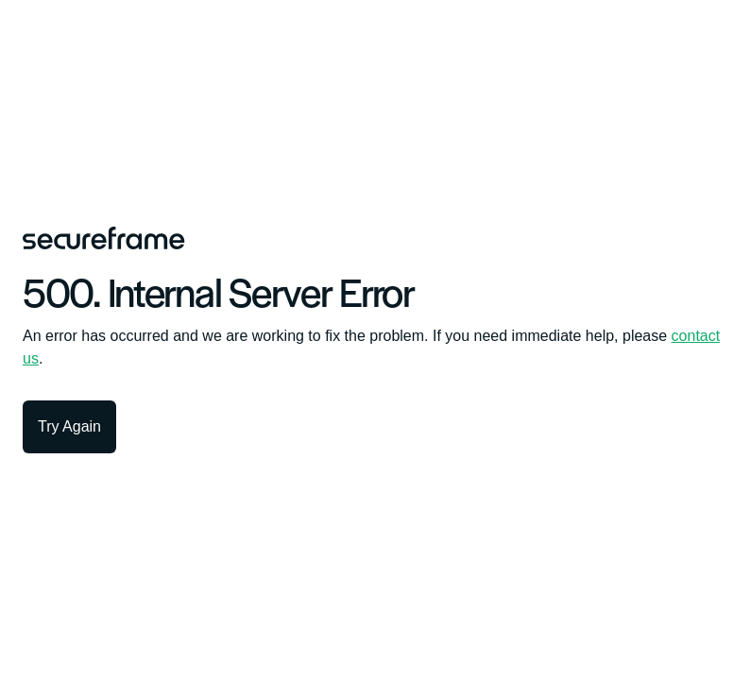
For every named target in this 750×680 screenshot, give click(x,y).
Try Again (69, 426)
